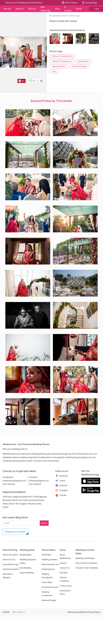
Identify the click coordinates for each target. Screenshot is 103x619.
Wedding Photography (47, 576)
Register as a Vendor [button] (15, 531)
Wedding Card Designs (85, 558)
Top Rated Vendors (11, 569)
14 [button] (32, 80)
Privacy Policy (66, 585)
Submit (44, 523)
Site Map (63, 572)
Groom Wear (47, 582)
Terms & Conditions (64, 579)
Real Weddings (45, 8)
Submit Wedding (27, 572)
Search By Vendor (10, 554)
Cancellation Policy (65, 592)
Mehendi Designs (49, 600)
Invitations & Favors (50, 587)
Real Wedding (25, 568)
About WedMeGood (65, 556)
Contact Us (65, 568)
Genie (78, 8)
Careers (63, 563)
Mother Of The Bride (79, 66)
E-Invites (67, 8)
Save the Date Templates (86, 563)
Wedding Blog (25, 554)
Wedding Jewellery (50, 559)
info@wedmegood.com (39, 480)
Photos (32, 8)
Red (53, 71)
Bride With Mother (58, 66)
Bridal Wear (46, 554)
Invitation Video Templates (86, 568)
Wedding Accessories (47, 594)
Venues (7, 8)
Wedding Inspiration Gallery (28, 561)
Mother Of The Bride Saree (61, 61)
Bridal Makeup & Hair (50, 564)
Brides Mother (83, 61)
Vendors (19, 8)
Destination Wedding (8, 576)
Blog (57, 8)
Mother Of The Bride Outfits (62, 56)
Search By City (9, 559)
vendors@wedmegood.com (14, 480)
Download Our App (10, 564)
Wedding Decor (48, 569)
